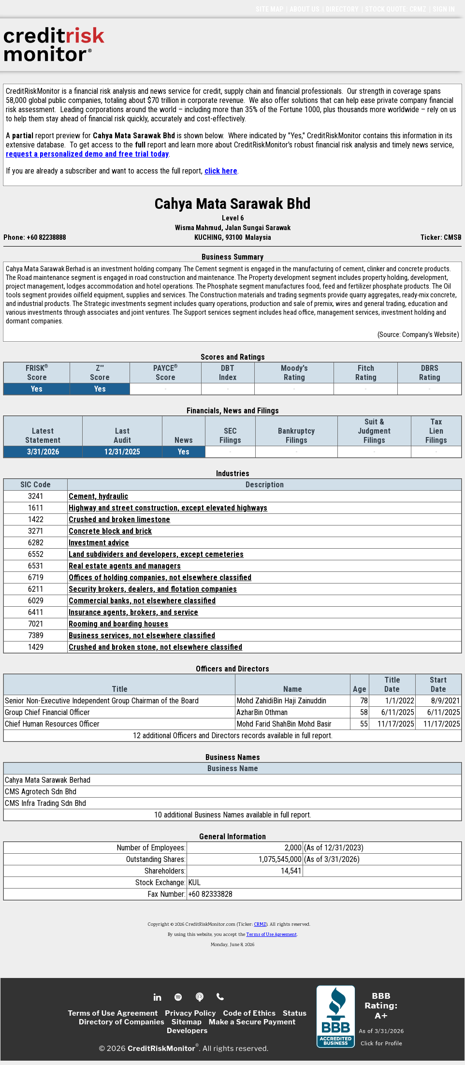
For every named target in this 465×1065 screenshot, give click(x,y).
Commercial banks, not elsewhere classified (142, 600)
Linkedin (158, 997)
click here (220, 170)
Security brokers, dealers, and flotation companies (153, 589)
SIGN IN (444, 9)
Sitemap (187, 1022)
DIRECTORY (342, 9)
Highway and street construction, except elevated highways (168, 507)
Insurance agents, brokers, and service (133, 612)
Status (295, 1013)
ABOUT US (305, 9)
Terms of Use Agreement (272, 935)
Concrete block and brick (110, 531)
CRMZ (260, 924)
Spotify (179, 997)
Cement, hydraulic (98, 496)
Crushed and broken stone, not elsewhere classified (155, 647)
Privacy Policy (190, 1013)
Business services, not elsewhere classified (142, 635)
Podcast (200, 997)
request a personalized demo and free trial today (87, 154)
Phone (221, 997)
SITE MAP (269, 9)
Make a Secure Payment (252, 1022)
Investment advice (99, 542)
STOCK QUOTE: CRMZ (395, 9)
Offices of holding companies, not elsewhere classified (160, 577)
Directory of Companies (121, 1022)
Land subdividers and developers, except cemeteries (156, 554)
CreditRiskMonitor (161, 1048)
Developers (187, 1030)
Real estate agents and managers (125, 565)
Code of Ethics (249, 1013)
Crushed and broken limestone (119, 519)
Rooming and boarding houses (118, 623)
